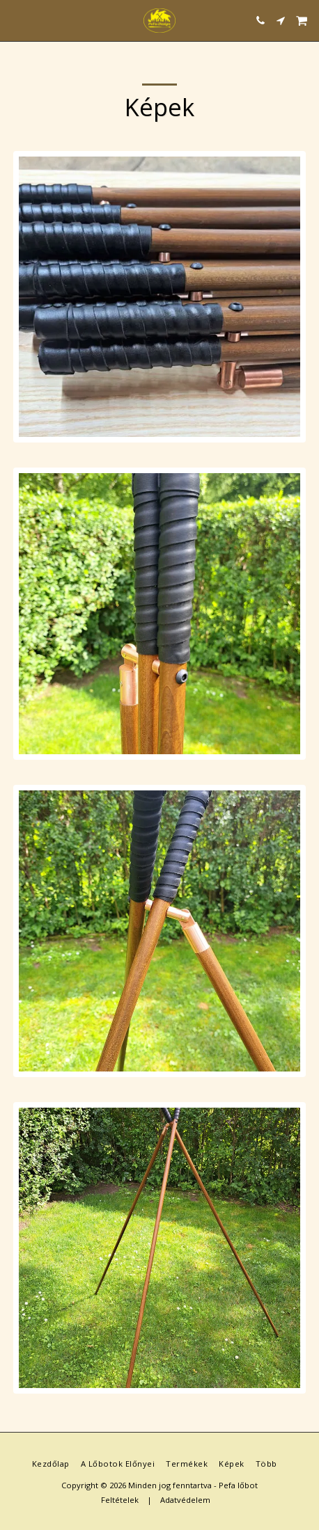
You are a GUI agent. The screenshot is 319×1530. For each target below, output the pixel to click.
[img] (159, 297)
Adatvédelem (185, 1500)
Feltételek (120, 1500)
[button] (15, 20)
